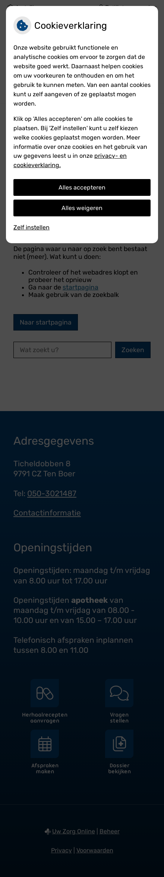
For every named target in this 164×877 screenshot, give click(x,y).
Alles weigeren (82, 208)
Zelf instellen (31, 227)
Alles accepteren (82, 187)
